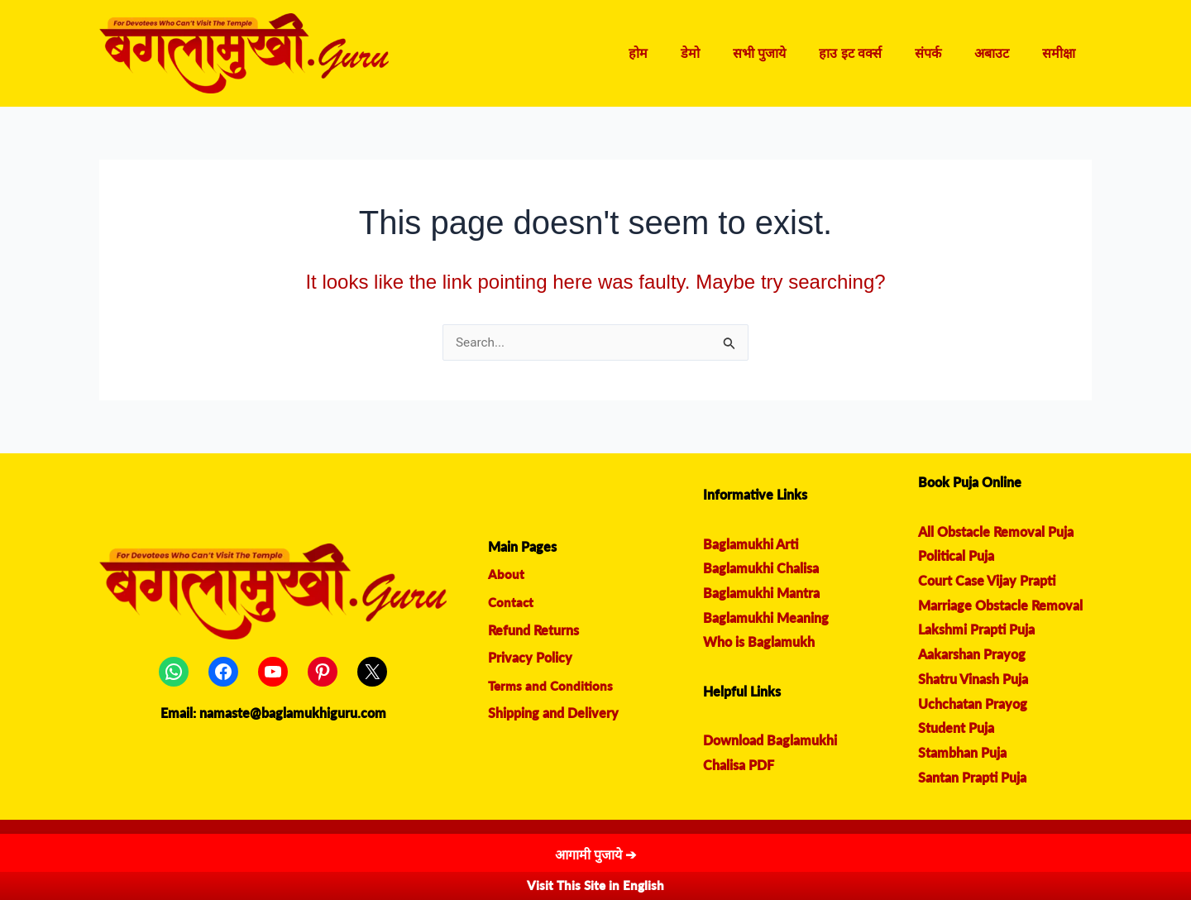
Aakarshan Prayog (972, 655)
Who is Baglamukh (759, 642)
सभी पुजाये (789, 53)
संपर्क (944, 53)
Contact (511, 602)
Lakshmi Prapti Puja (976, 630)
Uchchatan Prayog (972, 704)
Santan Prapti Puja (972, 778)
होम (681, 53)
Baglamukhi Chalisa (761, 569)
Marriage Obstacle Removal (1000, 606)
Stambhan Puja (962, 753)
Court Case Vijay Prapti (986, 581)
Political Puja (956, 556)
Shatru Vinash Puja (973, 679)
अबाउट (1001, 53)
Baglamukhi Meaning (766, 618)
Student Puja (956, 728)
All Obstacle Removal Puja (996, 532)
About (506, 574)
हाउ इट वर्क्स (873, 53)
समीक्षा (1062, 53)
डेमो (726, 53)
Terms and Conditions (552, 686)
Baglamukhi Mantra (761, 593)
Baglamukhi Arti (750, 545)
